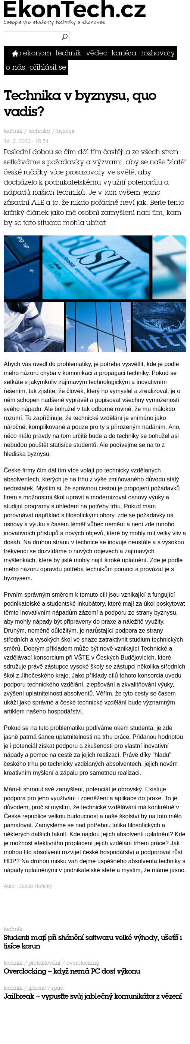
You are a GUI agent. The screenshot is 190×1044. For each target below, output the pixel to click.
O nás (15, 67)
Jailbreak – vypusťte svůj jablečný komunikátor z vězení (93, 996)
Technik (68, 53)
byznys (65, 131)
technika (39, 131)
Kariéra (124, 53)
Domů (16, 53)
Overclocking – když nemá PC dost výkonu (72, 971)
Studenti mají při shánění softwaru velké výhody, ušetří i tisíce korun (93, 942)
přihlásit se (47, 67)
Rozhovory (158, 53)
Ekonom (37, 53)
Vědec (97, 53)
